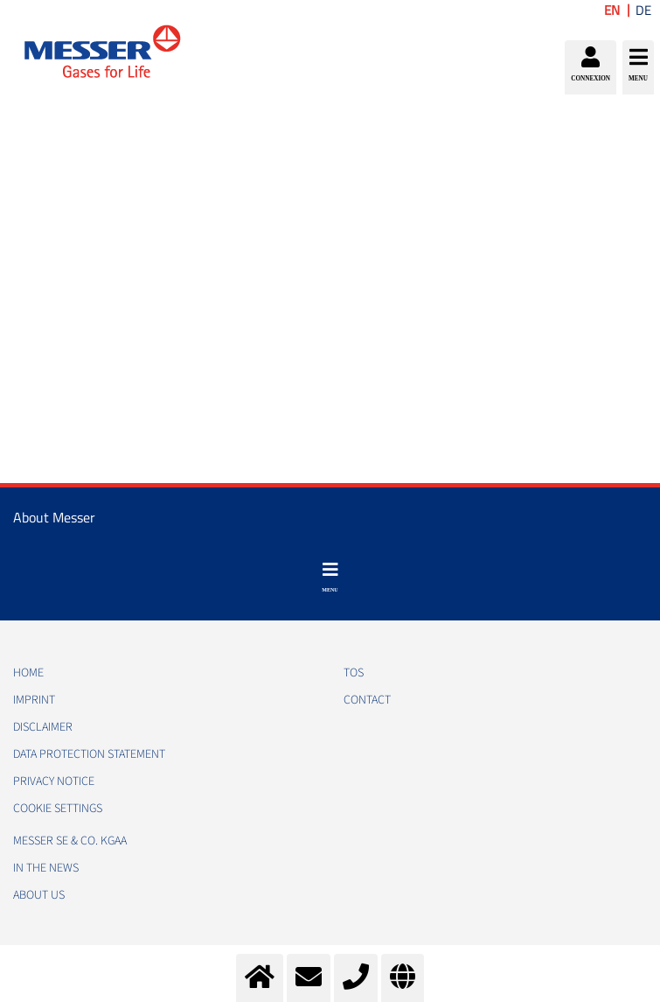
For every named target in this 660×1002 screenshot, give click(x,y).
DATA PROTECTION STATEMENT (89, 754)
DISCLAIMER (43, 727)
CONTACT (367, 700)
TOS (354, 673)
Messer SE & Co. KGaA (70, 841)
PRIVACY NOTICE (53, 781)
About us (39, 895)
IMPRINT (34, 700)
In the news (46, 868)
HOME (28, 673)
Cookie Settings (57, 808)
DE (643, 10)
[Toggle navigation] (329, 578)
